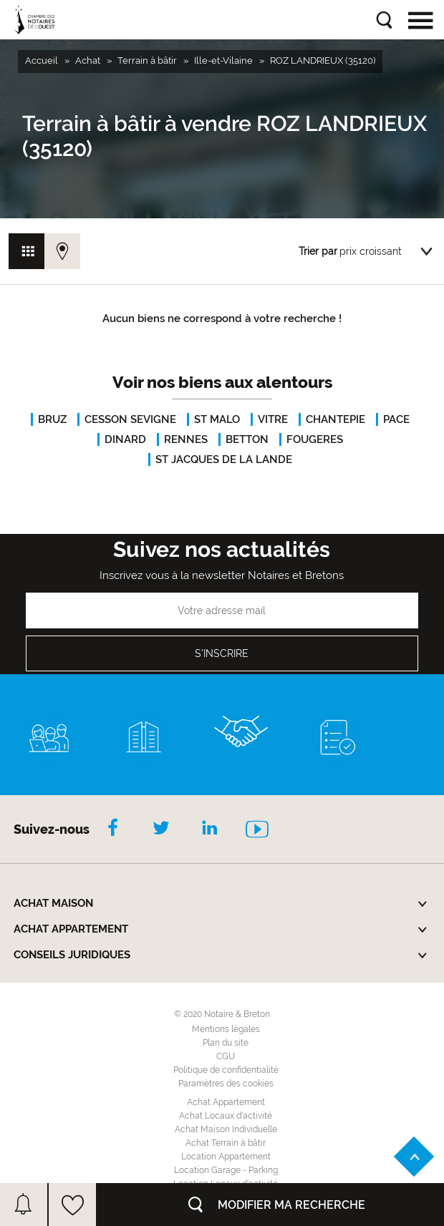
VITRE (273, 419)
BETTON (247, 439)
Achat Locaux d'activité (225, 1116)
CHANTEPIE (335, 419)
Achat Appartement (226, 1102)
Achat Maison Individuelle (226, 1129)
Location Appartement (226, 1157)
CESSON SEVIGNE (130, 419)
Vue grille (26, 251)
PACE (396, 419)
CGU (225, 1056)
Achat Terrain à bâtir (225, 1143)
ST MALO (217, 419)
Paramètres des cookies (226, 1084)
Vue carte (62, 251)
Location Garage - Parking (226, 1170)
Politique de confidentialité (226, 1070)
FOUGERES (314, 439)
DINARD (125, 439)
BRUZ (52, 419)
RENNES (186, 439)
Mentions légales (226, 1029)
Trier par (318, 251)
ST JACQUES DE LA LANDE (223, 459)
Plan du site (225, 1043)
